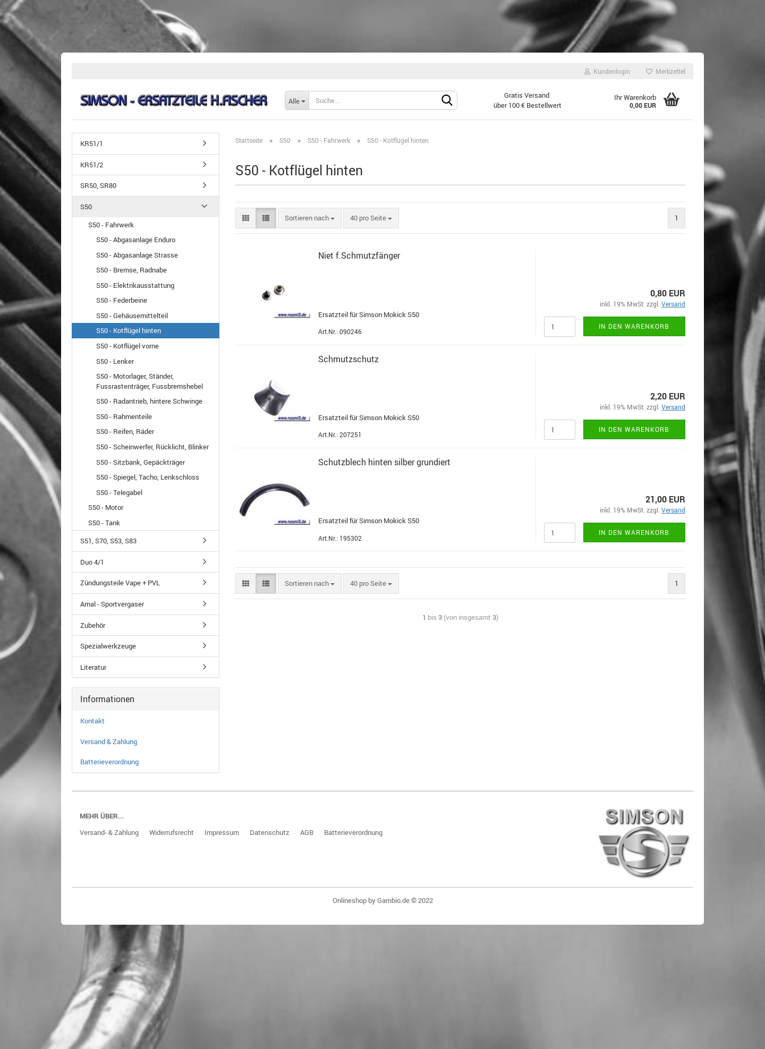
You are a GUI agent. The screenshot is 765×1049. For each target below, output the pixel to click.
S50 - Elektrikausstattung (135, 289)
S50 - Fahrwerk (111, 229)
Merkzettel (665, 71)
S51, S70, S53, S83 (108, 545)
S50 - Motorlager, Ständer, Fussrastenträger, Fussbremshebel (149, 386)
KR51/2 (91, 169)
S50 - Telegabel (119, 496)
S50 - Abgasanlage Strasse (137, 259)
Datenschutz (270, 837)
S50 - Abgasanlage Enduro (135, 244)
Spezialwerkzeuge (108, 650)
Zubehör (92, 629)
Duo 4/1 (92, 566)
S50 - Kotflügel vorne (127, 350)
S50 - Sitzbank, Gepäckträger (140, 466)
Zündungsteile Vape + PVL (120, 587)
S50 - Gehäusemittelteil (132, 320)
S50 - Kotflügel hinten (128, 335)
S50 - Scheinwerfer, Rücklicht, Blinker (152, 451)
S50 (86, 211)
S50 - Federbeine (121, 305)
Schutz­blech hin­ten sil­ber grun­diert (384, 466)
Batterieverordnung (109, 766)
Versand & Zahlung (108, 745)
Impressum (222, 837)
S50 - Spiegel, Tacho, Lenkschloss (147, 482)
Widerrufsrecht (171, 837)
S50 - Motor (105, 512)
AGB (306, 837)
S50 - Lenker (115, 365)
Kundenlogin (607, 71)
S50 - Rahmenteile (124, 420)
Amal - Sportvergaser (112, 608)
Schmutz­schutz (348, 363)
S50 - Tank (104, 527)
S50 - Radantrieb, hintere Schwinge (149, 406)
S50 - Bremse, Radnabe (131, 274)
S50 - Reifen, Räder (125, 436)
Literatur (93, 671)
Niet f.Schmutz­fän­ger (359, 260)
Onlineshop (350, 904)
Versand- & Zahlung (109, 837)
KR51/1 (91, 148)
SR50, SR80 (98, 190)
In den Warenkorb (634, 330)
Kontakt (92, 725)
